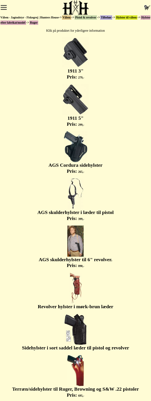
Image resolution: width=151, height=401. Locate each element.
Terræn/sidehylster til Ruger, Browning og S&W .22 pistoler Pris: (75, 376)
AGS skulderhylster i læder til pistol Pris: (75, 199)
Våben (67, 17)
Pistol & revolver (85, 17)
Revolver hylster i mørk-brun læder (75, 291)
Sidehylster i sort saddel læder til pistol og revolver (75, 332)
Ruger (34, 22)
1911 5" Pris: (75, 105)
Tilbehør (106, 17)
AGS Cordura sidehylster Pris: (75, 152)
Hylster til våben (126, 17)
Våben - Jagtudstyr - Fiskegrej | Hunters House (29, 17)
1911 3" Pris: (75, 58)
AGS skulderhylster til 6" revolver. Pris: (75, 247)
